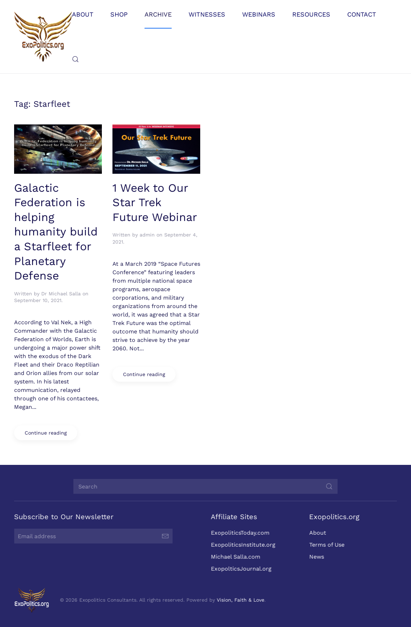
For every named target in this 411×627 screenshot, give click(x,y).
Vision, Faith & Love (239, 600)
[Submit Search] (328, 486)
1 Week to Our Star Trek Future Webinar (154, 202)
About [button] (82, 14)
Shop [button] (119, 14)
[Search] (204, 486)
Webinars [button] (258, 14)
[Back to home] (43, 36)
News (315, 556)
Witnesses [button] (207, 14)
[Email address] (92, 536)
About (316, 532)
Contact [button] (361, 14)
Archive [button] (158, 14)
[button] (75, 59)
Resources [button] (311, 14)
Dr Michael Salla (61, 293)
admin (147, 235)
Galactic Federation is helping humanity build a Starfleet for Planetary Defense (56, 232)
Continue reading (46, 433)
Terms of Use (325, 544)
